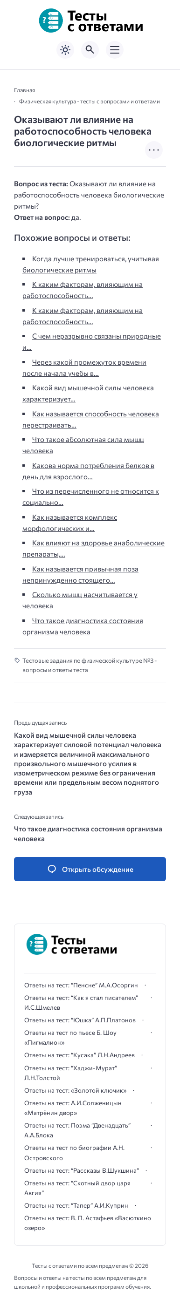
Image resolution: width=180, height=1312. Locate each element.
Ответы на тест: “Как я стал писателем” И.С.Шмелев (81, 1002)
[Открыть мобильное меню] (115, 50)
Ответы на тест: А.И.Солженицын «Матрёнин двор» (73, 1107)
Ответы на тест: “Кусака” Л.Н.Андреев (79, 1055)
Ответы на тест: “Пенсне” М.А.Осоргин (81, 985)
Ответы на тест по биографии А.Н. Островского (74, 1152)
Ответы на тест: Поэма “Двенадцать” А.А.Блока (77, 1130)
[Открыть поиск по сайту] (90, 50)
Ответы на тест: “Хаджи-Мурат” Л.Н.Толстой (70, 1072)
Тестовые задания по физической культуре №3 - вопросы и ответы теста (89, 665)
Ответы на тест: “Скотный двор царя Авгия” (77, 1187)
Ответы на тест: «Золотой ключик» (75, 1090)
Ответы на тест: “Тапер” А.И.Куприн (76, 1205)
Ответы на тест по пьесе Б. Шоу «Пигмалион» (70, 1037)
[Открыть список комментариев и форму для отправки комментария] (90, 869)
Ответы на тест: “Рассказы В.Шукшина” (81, 1170)
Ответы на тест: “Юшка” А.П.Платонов (80, 1020)
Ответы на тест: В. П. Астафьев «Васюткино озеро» (87, 1222)
